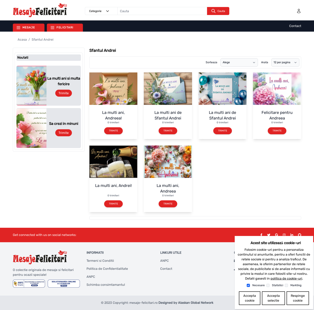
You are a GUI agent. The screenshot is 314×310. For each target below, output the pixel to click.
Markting (295, 285)
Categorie (99, 11)
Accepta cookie (249, 298)
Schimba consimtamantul (106, 285)
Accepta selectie (273, 298)
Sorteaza (211, 62)
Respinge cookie (298, 298)
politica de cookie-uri (286, 278)
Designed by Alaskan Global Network (185, 303)
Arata (264, 62)
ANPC (91, 277)
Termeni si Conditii (100, 261)
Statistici (277, 285)
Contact (295, 26)
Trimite (63, 93)
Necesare (258, 285)
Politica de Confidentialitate (107, 269)
